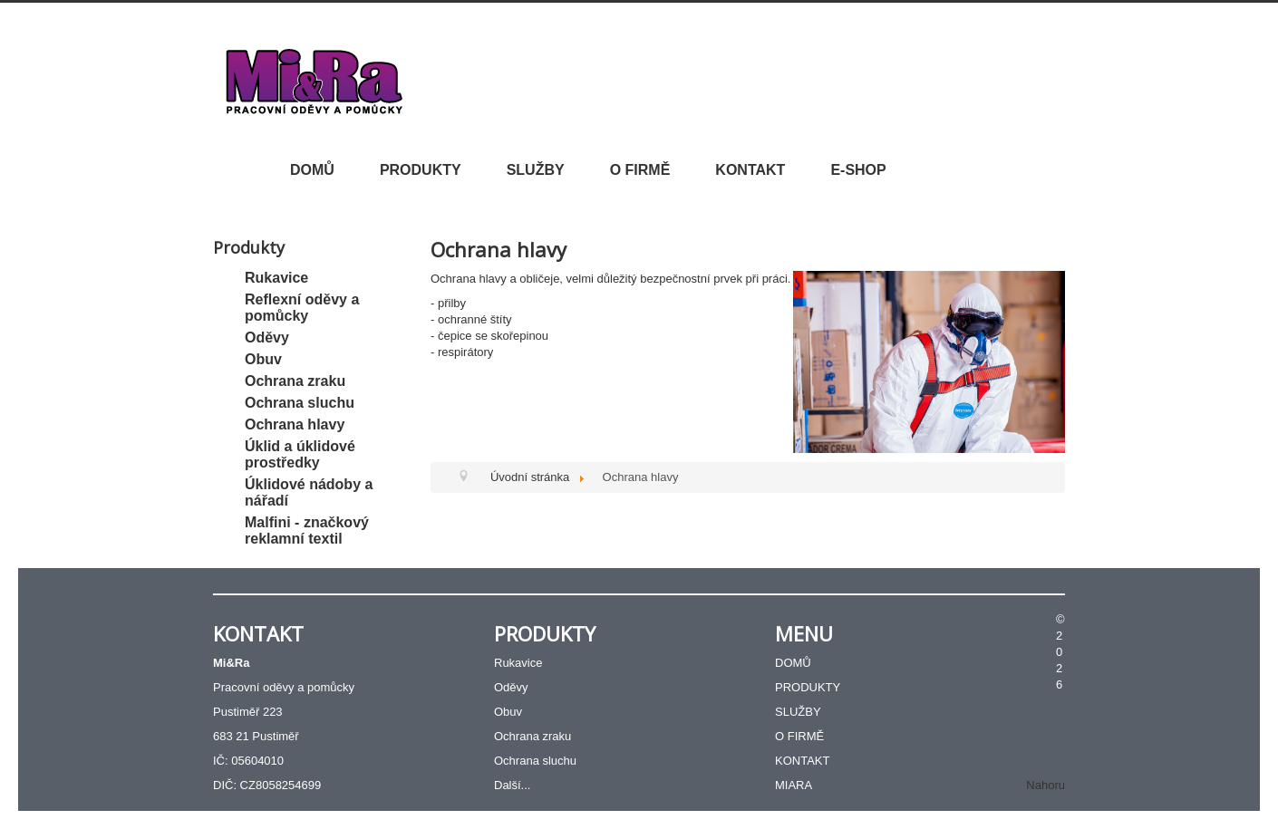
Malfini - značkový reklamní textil (307, 530)
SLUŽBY (536, 170)
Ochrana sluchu (299, 402)
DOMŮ (312, 170)
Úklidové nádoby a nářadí (309, 492)
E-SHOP (858, 170)
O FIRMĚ (640, 170)
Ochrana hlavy (294, 424)
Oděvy (267, 337)
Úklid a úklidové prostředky (300, 454)
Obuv (263, 359)
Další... (512, 785)
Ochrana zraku (295, 381)
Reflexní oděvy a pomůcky (302, 307)
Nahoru (1045, 785)
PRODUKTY (420, 170)
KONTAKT (750, 170)
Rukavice (276, 277)
